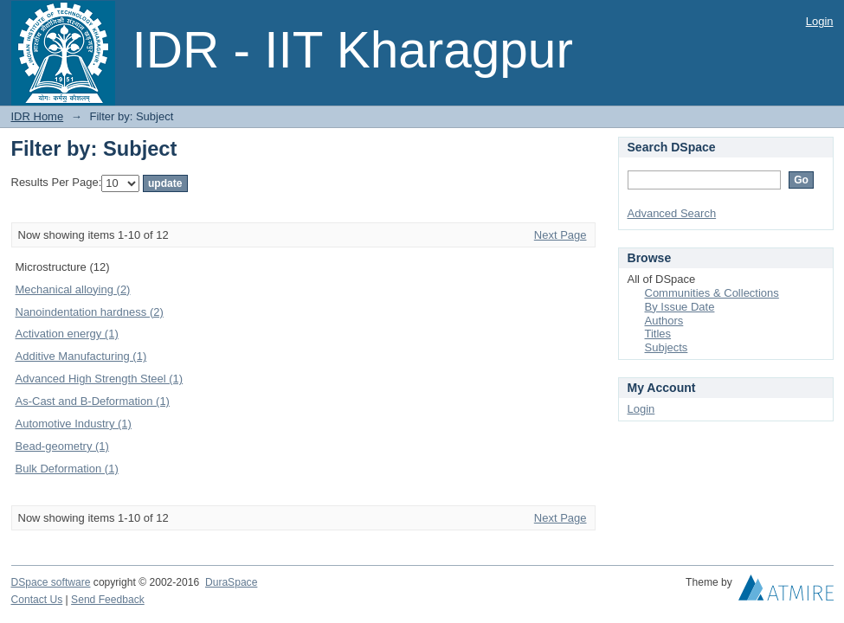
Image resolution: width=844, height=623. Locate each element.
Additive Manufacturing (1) (81, 356)
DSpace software (51, 582)
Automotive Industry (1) (74, 423)
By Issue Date (680, 306)
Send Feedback (108, 600)
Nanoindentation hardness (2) (90, 311)
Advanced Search (672, 213)
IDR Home (37, 116)
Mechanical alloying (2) (73, 289)
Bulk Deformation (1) (67, 468)
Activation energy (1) (67, 333)
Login (820, 21)
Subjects (666, 347)
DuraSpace (231, 582)
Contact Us (37, 600)
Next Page (560, 234)
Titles (658, 333)
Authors (664, 320)
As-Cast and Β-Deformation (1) (93, 401)
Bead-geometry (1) (62, 446)
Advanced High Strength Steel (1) (100, 378)
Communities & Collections (712, 292)
